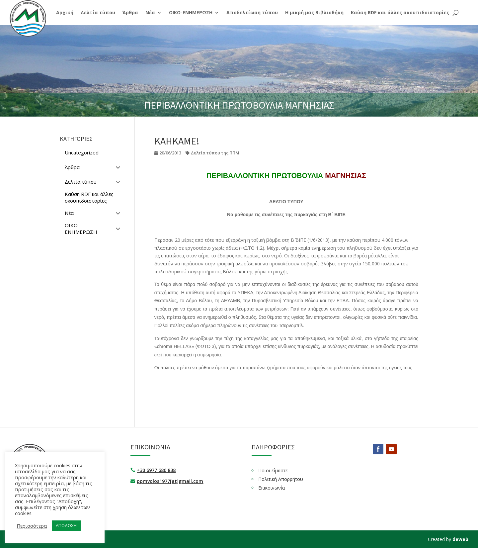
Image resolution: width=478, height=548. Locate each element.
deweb (460, 539)
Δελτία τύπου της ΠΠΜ (215, 153)
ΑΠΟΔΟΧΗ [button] (66, 525)
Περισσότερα (32, 526)
